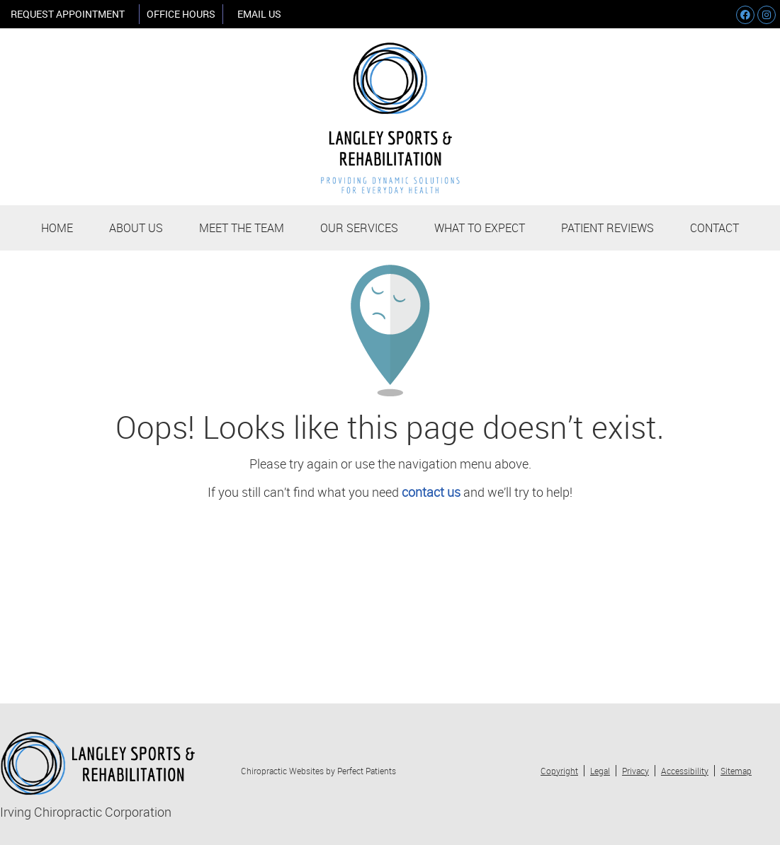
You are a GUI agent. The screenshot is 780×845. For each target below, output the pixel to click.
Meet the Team (241, 228)
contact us (431, 491)
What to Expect (479, 228)
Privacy (635, 770)
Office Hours (181, 14)
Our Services (359, 228)
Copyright (559, 770)
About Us (136, 228)
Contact (714, 228)
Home (57, 228)
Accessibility (684, 770)
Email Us (259, 14)
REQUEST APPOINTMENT (68, 14)
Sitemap (736, 770)
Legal (600, 770)
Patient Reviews (607, 228)
